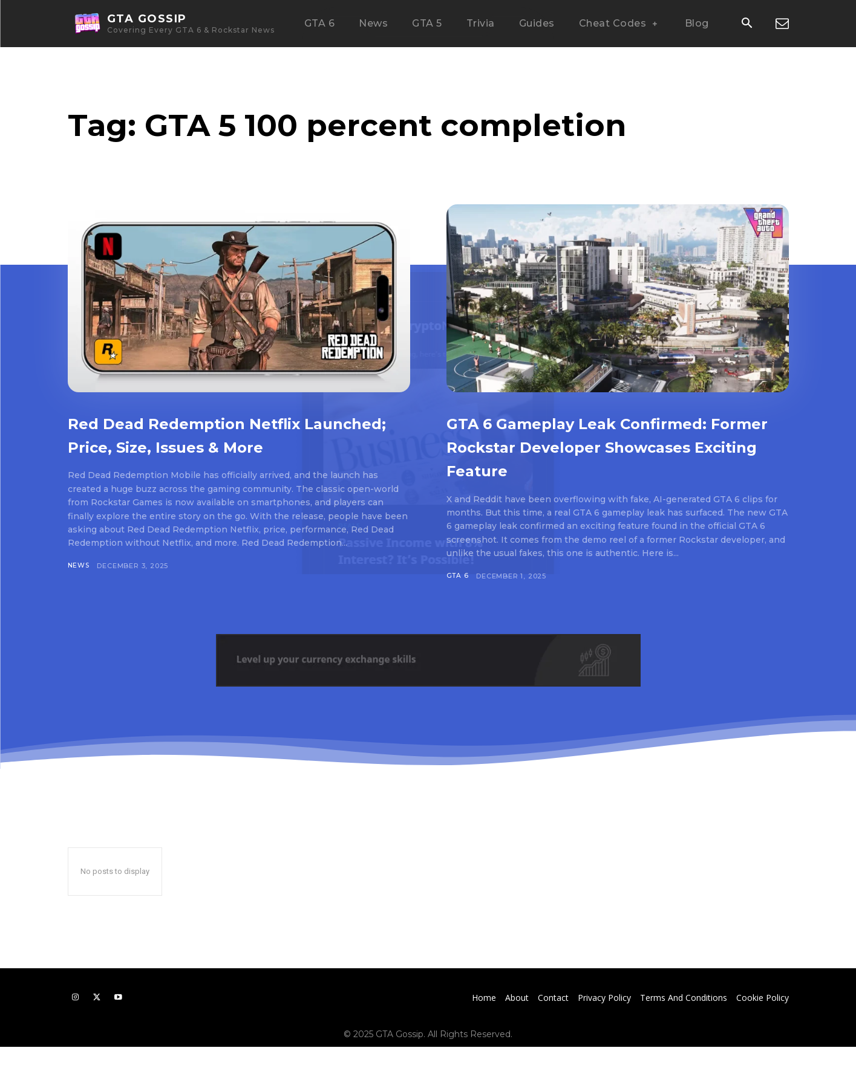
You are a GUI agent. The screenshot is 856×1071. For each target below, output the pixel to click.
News (79, 589)
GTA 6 (457, 599)
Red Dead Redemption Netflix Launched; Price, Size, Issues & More (230, 445)
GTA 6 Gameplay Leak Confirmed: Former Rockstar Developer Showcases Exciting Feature (609, 457)
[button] (747, 24)
